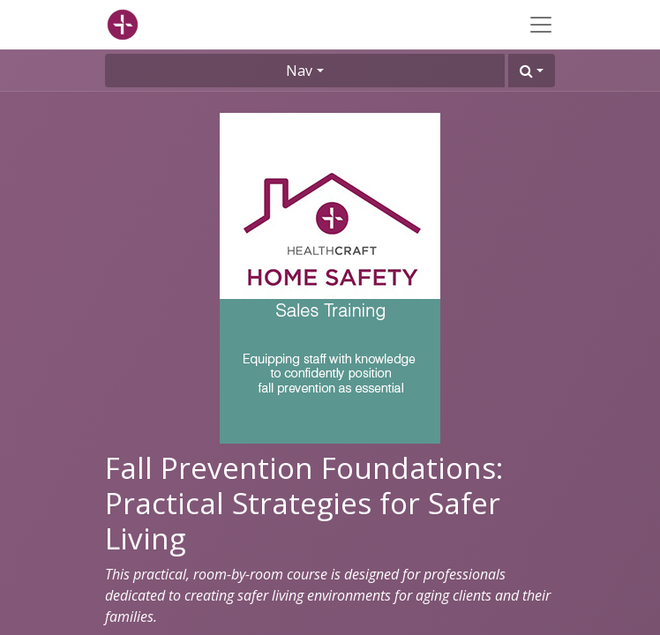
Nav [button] (299, 70)
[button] (531, 70)
